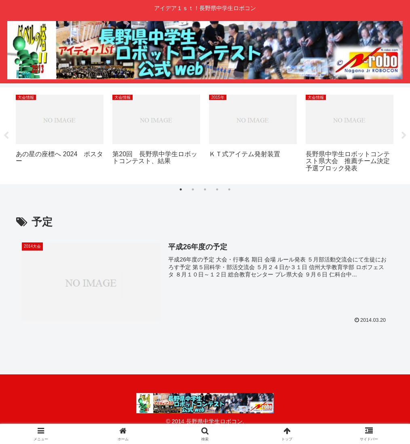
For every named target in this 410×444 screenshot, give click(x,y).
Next (404, 136)
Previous (6, 136)
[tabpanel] (60, 134)
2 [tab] (193, 189)
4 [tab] (217, 189)
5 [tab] (229, 189)
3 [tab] (205, 189)
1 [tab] (181, 189)
